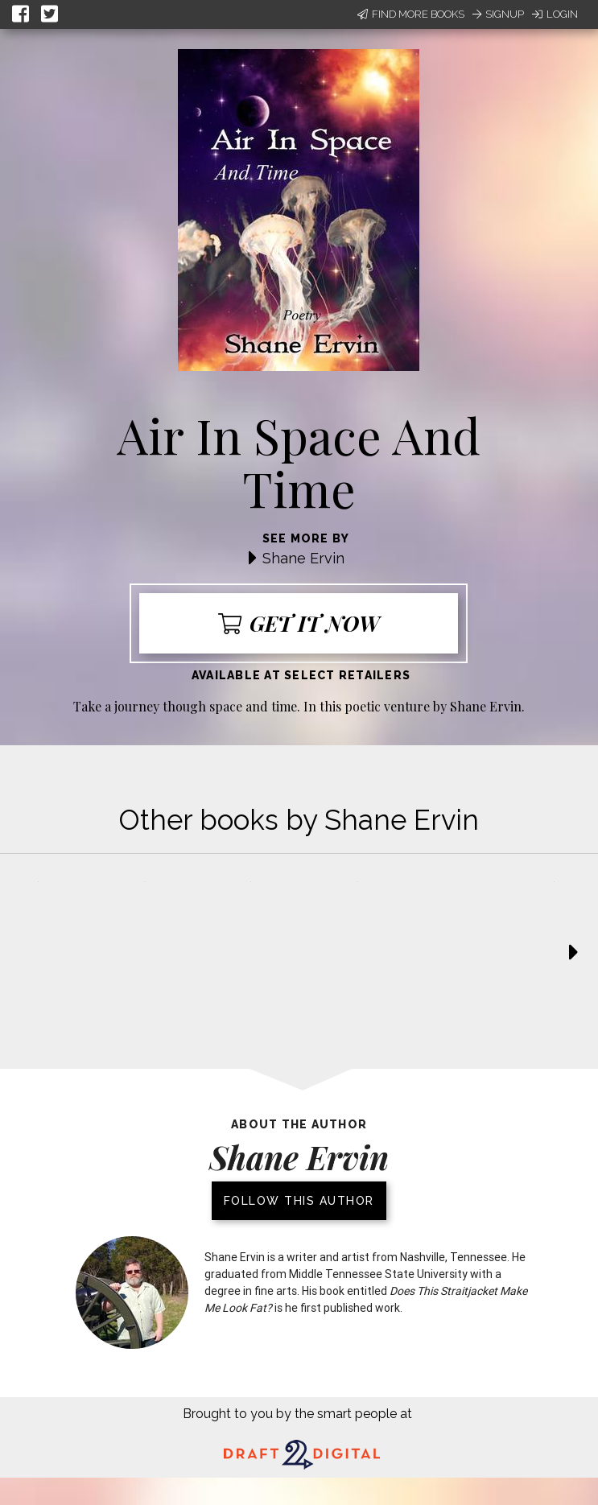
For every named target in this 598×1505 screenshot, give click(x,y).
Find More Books (410, 14)
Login (555, 14)
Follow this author (299, 1200)
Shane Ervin (303, 558)
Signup (498, 14)
